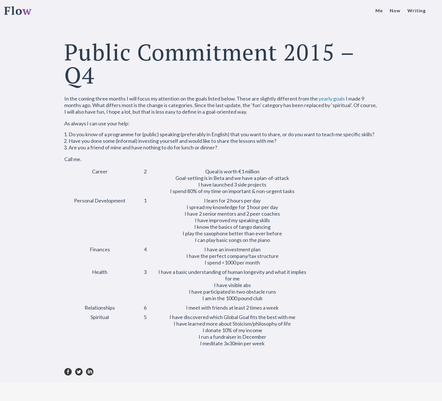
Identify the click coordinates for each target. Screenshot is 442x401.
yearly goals (332, 98)
